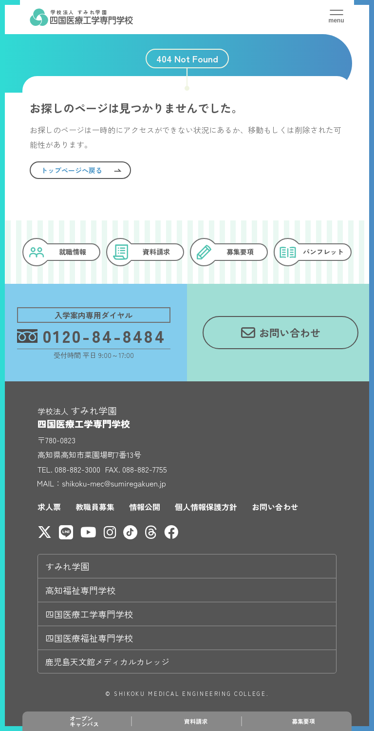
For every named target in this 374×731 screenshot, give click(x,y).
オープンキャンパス (84, 721)
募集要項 (303, 721)
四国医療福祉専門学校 (89, 638)
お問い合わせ (275, 507)
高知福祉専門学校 (80, 590)
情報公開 (144, 507)
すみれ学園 (67, 566)
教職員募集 (94, 507)
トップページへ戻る (71, 170)
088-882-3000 (77, 469)
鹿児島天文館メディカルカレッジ (107, 661)
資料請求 (195, 721)
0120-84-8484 (91, 335)
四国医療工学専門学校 (89, 614)
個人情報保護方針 (206, 507)
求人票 (49, 507)
